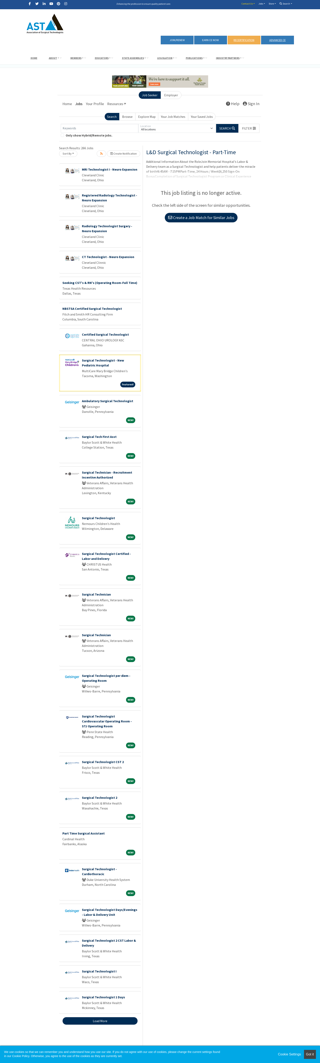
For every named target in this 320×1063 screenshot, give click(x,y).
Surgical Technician (96, 594)
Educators (102, 58)
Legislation (164, 58)
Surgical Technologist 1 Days (103, 997)
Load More (100, 1021)
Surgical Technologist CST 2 (103, 762)
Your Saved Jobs (202, 117)
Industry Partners (228, 58)
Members (75, 58)
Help (233, 103)
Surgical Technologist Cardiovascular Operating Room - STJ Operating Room (107, 721)
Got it (310, 1054)
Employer (171, 95)
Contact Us (247, 3)
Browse (127, 117)
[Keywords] (99, 128)
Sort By (67, 153)
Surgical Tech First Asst (99, 437)
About (53, 58)
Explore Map (147, 117)
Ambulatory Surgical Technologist (107, 401)
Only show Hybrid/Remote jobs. (89, 135)
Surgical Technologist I (99, 971)
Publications (194, 58)
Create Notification (123, 153)
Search (285, 3)
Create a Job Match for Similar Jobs (201, 217)
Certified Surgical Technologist (105, 334)
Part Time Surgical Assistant (83, 833)
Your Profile (95, 103)
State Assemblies (133, 58)
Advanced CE (277, 40)
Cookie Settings (289, 1054)
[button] (249, 128)
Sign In (251, 103)
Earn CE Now (210, 40)
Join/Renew (177, 40)
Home (34, 58)
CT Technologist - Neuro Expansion (108, 257)
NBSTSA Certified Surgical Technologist (92, 309)
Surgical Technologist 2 (99, 798)
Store (271, 3)
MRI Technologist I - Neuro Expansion (109, 169)
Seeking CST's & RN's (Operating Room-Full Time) (99, 283)
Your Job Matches (173, 117)
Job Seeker (149, 95)
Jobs (260, 3)
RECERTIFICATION (244, 40)
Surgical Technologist (98, 518)
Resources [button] (115, 103)
